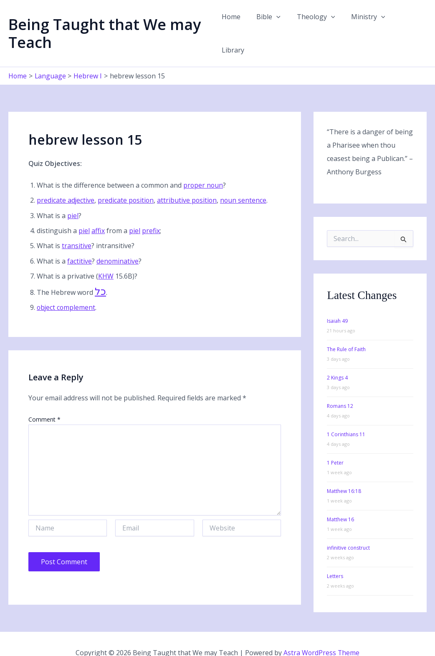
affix (98, 213)
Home (238, 24)
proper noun (203, 167)
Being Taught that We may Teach (104, 24)
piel (72, 198)
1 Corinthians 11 (346, 417)
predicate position (126, 183)
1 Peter (335, 445)
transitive (76, 228)
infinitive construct (348, 530)
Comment (44, 402)
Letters (335, 559)
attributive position (188, 183)
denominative (117, 243)
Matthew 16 (340, 502)
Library (408, 24)
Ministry (367, 24)
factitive (79, 243)
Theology (317, 24)
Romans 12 (340, 388)
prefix (151, 213)
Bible (273, 24)
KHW (106, 258)
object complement (66, 289)
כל (100, 274)
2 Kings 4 (337, 360)
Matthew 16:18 (344, 474)
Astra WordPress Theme (321, 635)
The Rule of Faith (346, 332)
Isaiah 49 (337, 303)
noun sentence (245, 183)
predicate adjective (66, 183)
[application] (281, 24)
